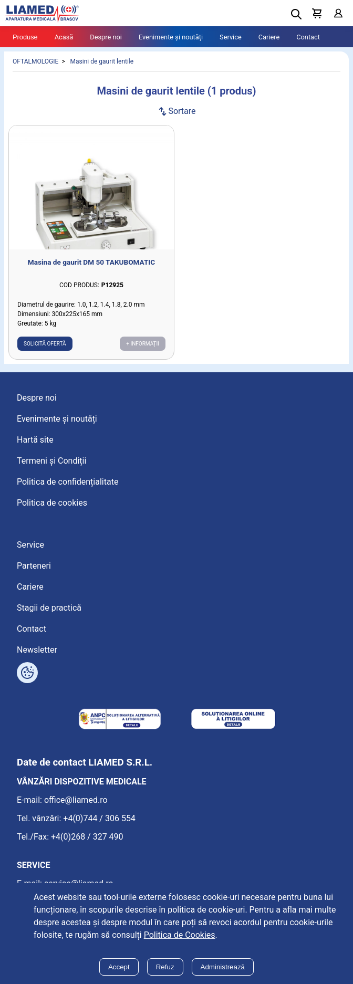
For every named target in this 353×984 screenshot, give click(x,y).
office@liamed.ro (76, 800)
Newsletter (37, 650)
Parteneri (34, 566)
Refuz (165, 967)
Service (231, 37)
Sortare (176, 111)
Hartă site (35, 440)
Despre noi (106, 37)
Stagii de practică (49, 608)
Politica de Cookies (179, 935)
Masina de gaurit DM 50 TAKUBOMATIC (91, 262)
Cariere (269, 37)
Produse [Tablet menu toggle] (25, 37)
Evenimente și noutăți (171, 37)
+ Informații (142, 344)
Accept (119, 967)
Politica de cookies (52, 503)
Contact (308, 37)
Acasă (64, 37)
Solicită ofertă (45, 344)
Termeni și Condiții (51, 461)
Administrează (223, 967)
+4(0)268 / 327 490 (87, 837)
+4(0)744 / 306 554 (99, 818)
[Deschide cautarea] (296, 14)
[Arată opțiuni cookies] (27, 672)
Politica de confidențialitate (67, 482)
